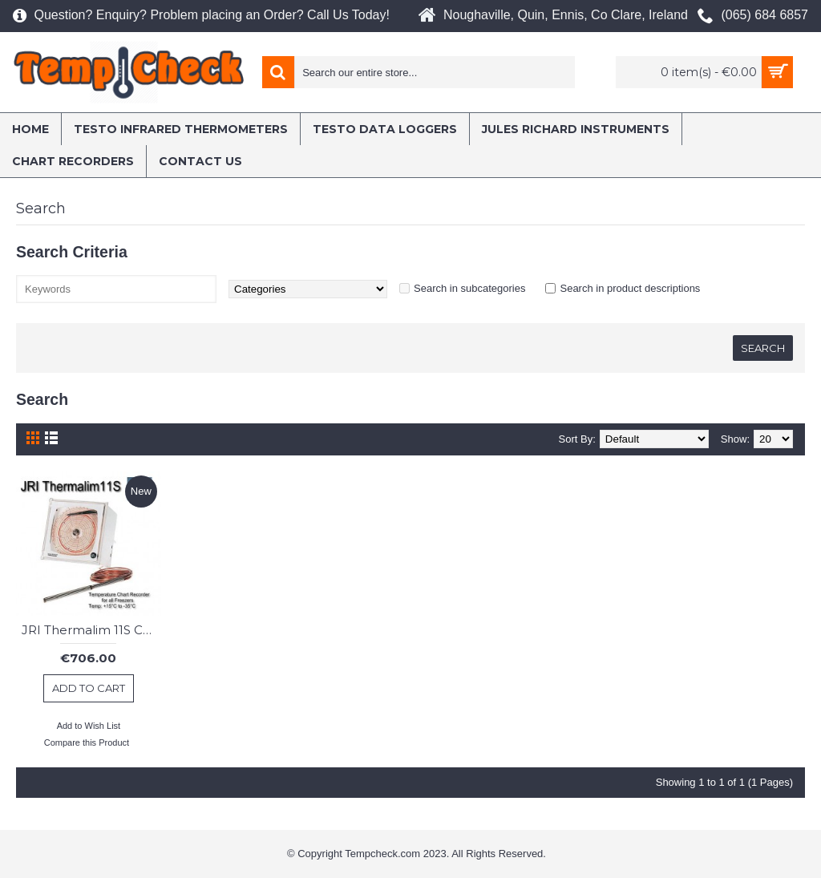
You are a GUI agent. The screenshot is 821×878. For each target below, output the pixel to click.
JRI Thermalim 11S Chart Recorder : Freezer (91, 629)
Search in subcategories (469, 288)
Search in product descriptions (630, 288)
